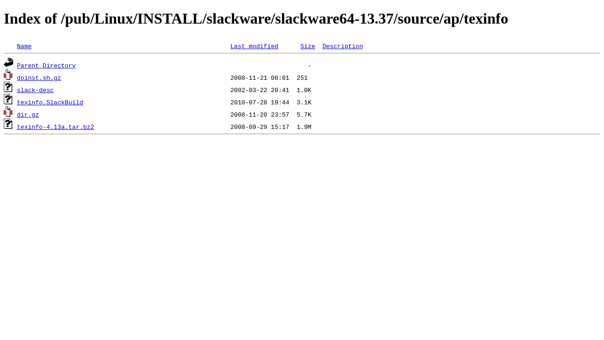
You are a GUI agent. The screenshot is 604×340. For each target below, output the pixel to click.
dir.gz (28, 114)
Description (342, 46)
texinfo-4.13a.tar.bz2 (55, 126)
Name (24, 46)
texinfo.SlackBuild (50, 102)
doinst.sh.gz (39, 77)
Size (307, 46)
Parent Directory (46, 65)
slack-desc (35, 89)
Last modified (254, 46)
